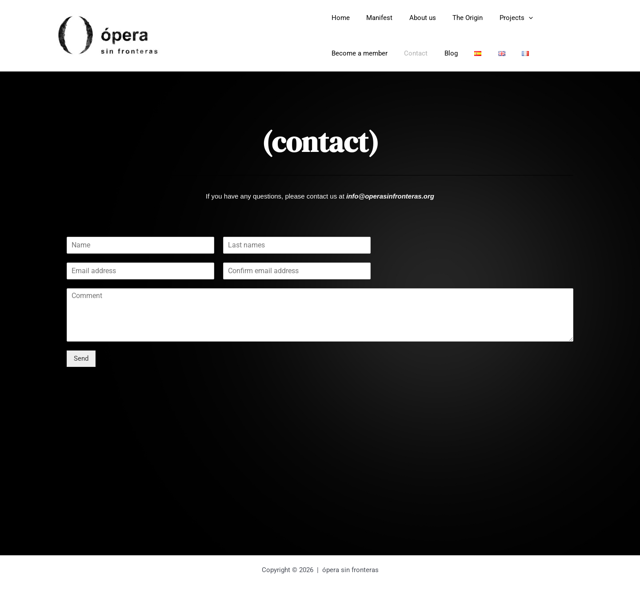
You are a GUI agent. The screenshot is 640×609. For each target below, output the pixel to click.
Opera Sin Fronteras (244, 35)
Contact (411, 53)
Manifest (374, 18)
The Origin (456, 18)
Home (339, 18)
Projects (501, 18)
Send (81, 358)
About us (414, 18)
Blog (442, 53)
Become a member (358, 53)
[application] (513, 18)
